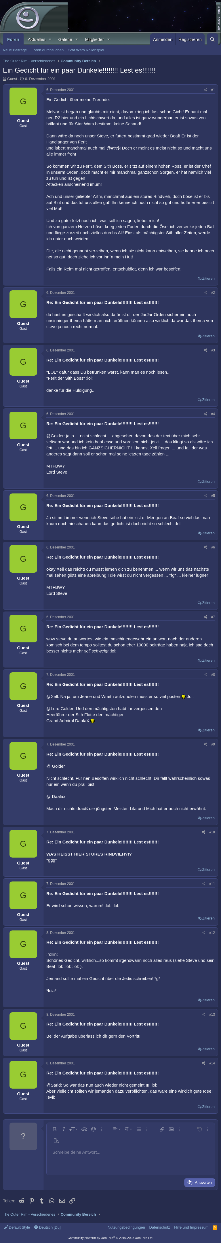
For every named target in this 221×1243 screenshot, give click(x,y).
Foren (13, 39)
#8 (213, 675)
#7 (213, 617)
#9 (213, 744)
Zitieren (208, 278)
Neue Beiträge (15, 50)
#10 (212, 832)
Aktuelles (36, 39)
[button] (50, 39)
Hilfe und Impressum (191, 1227)
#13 (212, 1015)
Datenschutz (159, 1227)
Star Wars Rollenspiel (86, 50)
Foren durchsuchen (47, 50)
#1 (213, 90)
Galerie (65, 39)
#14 (212, 1063)
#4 (213, 414)
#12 (212, 933)
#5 (213, 496)
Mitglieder (94, 39)
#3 (213, 350)
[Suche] (212, 39)
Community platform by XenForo (110, 1238)
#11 (212, 884)
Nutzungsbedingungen (126, 1227)
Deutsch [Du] (47, 1227)
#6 (213, 547)
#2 (213, 293)
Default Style (17, 1227)
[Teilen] (205, 90)
